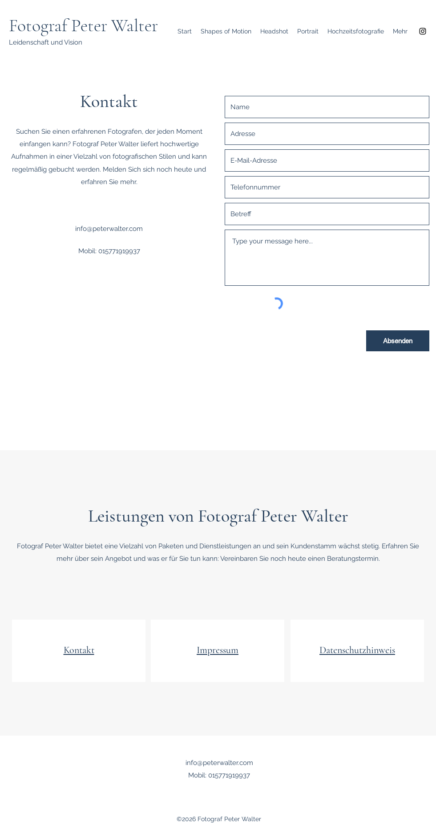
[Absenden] (397, 340)
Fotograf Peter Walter (83, 25)
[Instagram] (422, 31)
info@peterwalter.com (109, 229)
